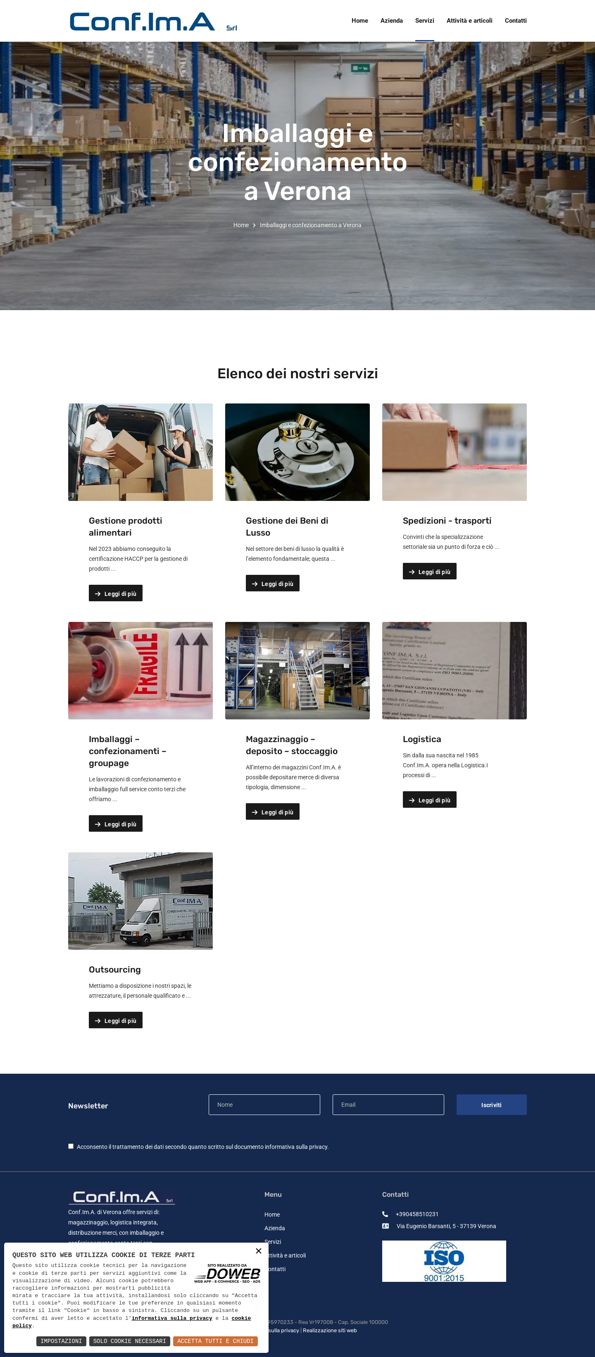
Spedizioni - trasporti (447, 520)
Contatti (275, 1269)
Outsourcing (115, 969)
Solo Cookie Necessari (129, 1341)
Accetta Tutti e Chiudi (215, 1341)
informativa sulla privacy (296, 1146)
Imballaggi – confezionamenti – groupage (128, 751)
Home (241, 225)
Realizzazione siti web (330, 1330)
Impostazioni (61, 1341)
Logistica (422, 739)
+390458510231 (410, 1214)
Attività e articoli (285, 1255)
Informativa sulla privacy (268, 1330)
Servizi (272, 1241)
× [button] (258, 1251)
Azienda (274, 1228)
